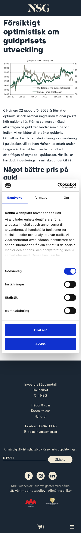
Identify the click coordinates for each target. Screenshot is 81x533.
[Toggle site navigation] (72, 526)
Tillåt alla (40, 330)
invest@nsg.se (46, 432)
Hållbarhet (40, 390)
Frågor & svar (40, 405)
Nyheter (40, 416)
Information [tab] (41, 197)
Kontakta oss (40, 411)
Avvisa (40, 344)
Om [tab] (66, 197)
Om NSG (40, 395)
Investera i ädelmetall (40, 384)
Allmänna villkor (60, 491)
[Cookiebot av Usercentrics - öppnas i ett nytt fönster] (58, 185)
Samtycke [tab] (14, 197)
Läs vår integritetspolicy (27, 491)
